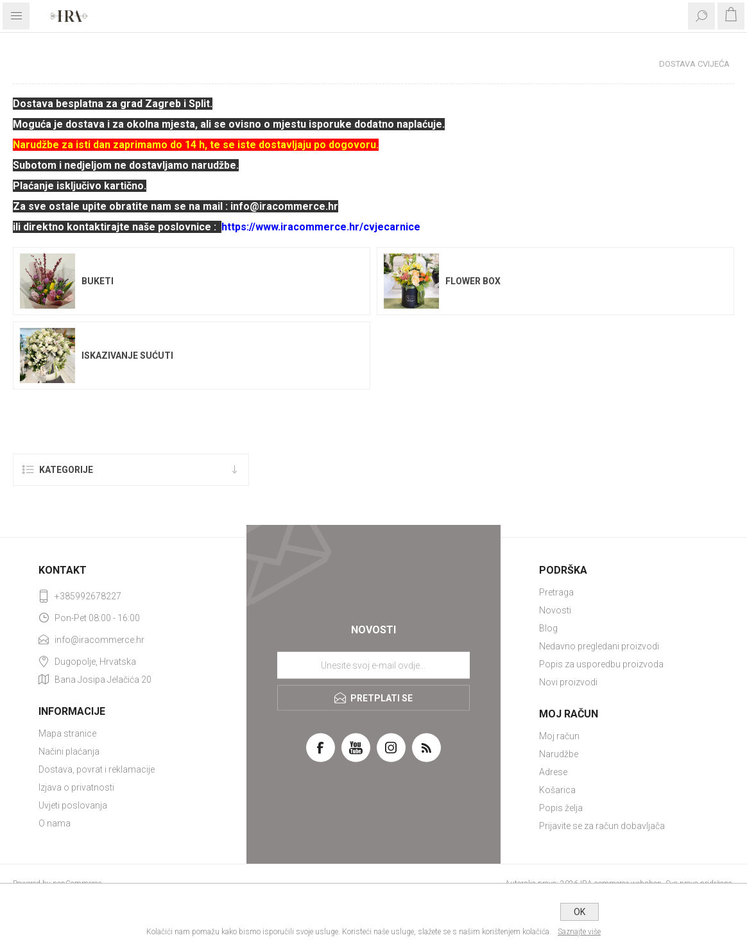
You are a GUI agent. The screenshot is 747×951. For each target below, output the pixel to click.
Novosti (555, 610)
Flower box (473, 281)
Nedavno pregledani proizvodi (599, 646)
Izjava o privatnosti (76, 787)
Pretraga (556, 592)
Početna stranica (600, 64)
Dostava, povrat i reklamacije (97, 769)
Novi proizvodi (568, 682)
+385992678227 (88, 596)
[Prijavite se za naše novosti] (373, 664)
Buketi (98, 281)
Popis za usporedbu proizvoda (601, 664)
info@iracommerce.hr (99, 640)
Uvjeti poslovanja (73, 805)
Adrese (553, 772)
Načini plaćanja (69, 751)
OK (579, 912)
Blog (548, 628)
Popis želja (561, 808)
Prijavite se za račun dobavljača (602, 826)
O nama (55, 823)
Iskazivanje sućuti (127, 355)
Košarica (557, 790)
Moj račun (559, 736)
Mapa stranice (67, 733)
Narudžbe (558, 754)
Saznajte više (579, 931)
